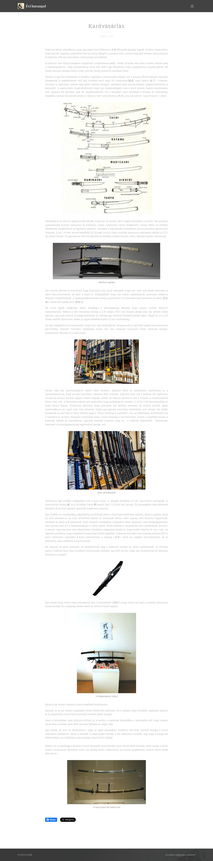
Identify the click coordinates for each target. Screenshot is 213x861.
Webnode (180, 854)
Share (51, 820)
